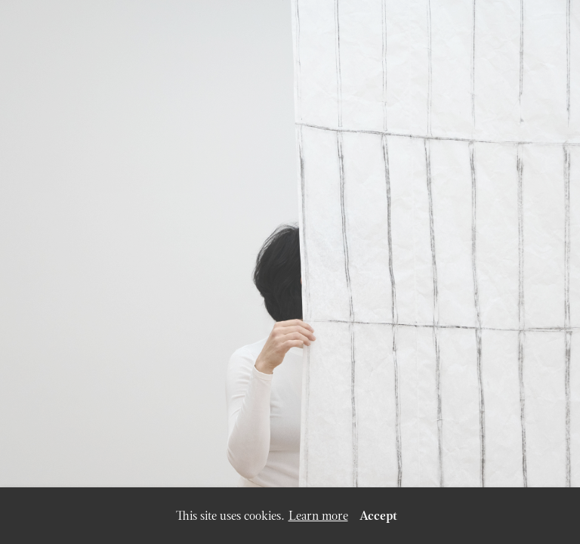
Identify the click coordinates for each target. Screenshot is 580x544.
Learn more (318, 516)
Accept (378, 515)
